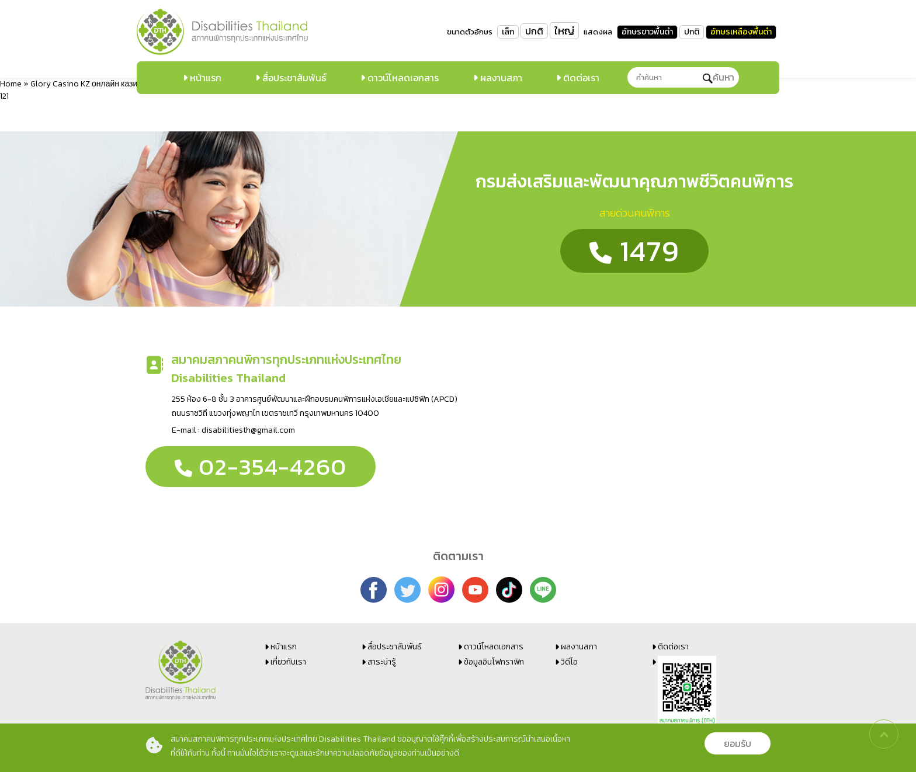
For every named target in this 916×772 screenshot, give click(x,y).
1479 (634, 251)
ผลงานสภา (500, 78)
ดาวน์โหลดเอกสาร (402, 78)
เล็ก (508, 32)
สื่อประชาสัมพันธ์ (293, 78)
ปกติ (534, 31)
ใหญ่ (564, 31)
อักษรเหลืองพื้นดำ (741, 32)
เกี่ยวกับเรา (288, 662)
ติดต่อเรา (580, 78)
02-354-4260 (260, 466)
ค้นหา (718, 77)
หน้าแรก (204, 78)
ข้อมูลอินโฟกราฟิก (494, 662)
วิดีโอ (569, 662)
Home (11, 84)
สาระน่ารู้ (381, 662)
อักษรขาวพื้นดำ (647, 32)
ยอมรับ (737, 743)
